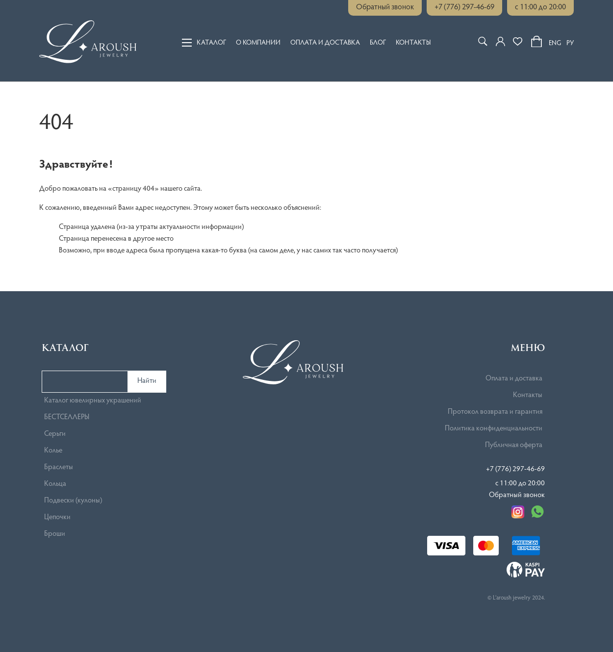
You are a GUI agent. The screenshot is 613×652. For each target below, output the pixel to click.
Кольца (55, 484)
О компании (258, 43)
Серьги (55, 434)
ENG (555, 43)
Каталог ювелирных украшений (92, 400)
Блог (378, 43)
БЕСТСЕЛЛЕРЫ (66, 417)
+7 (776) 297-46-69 (464, 7)
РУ (570, 43)
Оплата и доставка (325, 43)
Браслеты (58, 467)
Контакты (413, 43)
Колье (53, 450)
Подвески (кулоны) (73, 500)
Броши (54, 534)
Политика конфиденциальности (493, 428)
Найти (146, 381)
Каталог (204, 43)
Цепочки (57, 517)
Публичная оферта (513, 445)
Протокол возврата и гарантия (495, 412)
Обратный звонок (385, 7)
